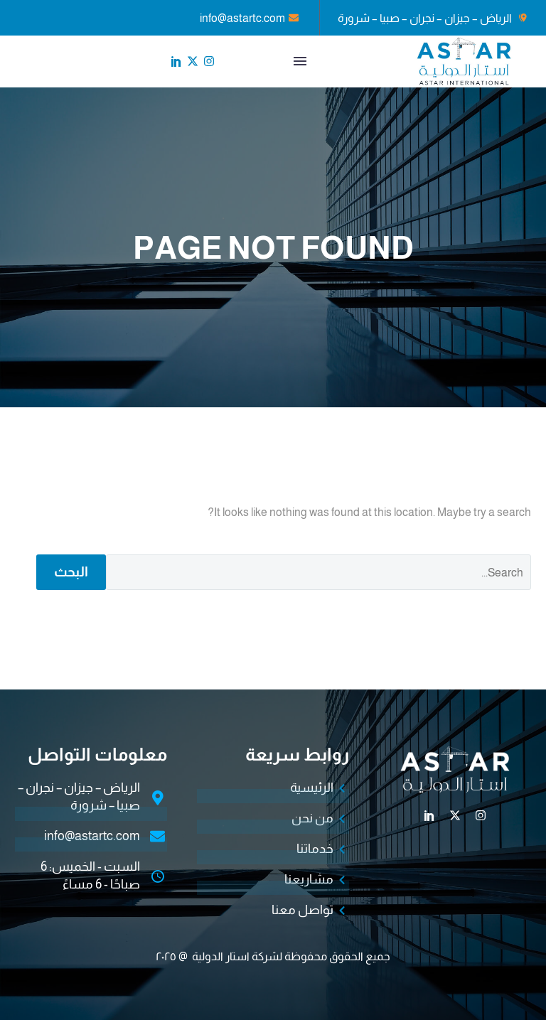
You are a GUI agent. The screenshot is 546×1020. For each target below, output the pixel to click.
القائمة (300, 61)
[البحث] (318, 572)
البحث (71, 571)
